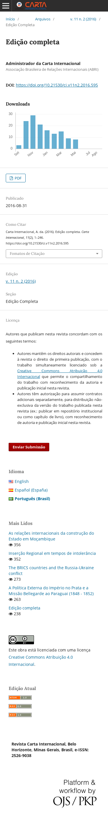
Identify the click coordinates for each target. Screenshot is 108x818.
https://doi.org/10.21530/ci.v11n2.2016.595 (57, 85)
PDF (18, 178)
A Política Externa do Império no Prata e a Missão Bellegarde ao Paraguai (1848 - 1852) (51, 590)
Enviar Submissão (29, 447)
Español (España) (31, 490)
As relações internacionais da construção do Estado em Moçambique (51, 536)
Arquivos (42, 19)
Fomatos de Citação (27, 253)
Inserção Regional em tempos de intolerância (52, 553)
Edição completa (24, 608)
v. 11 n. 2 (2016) (83, 19)
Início (10, 19)
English (22, 481)
